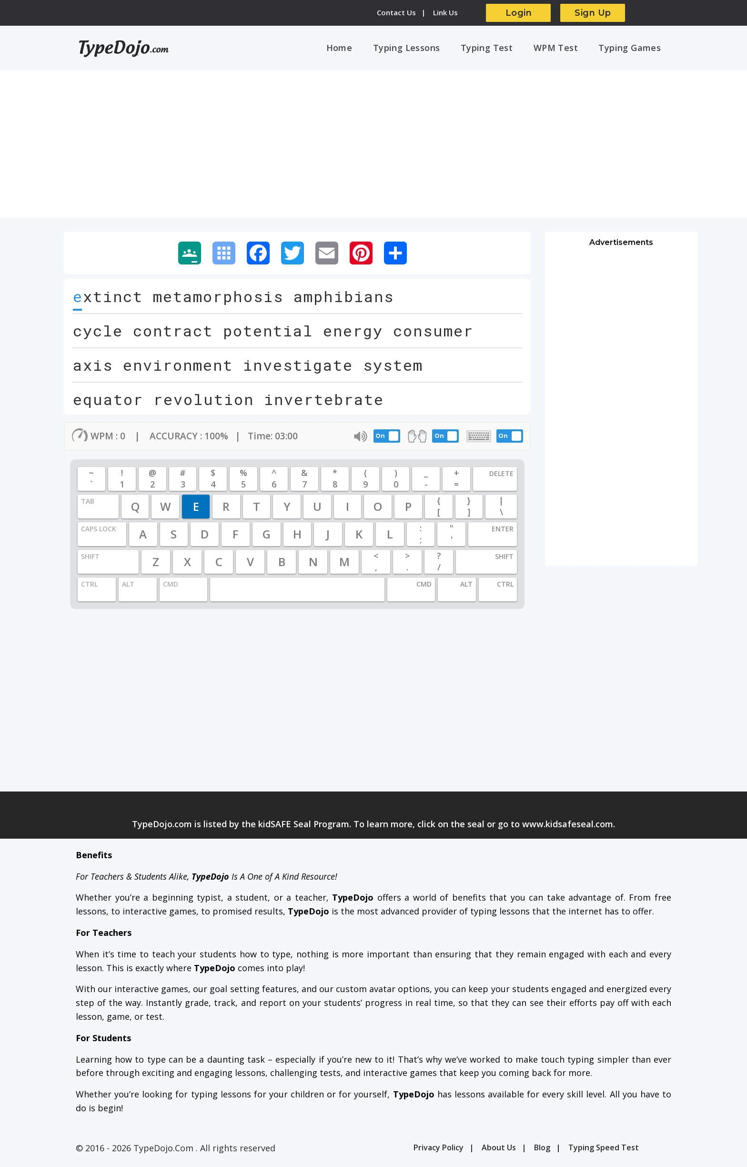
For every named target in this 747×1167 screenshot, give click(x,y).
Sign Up (593, 13)
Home (364, 49)
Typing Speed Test (603, 1150)
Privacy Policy (439, 1150)
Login (518, 13)
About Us (499, 1150)
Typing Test (500, 49)
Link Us (445, 12)
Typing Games (632, 49)
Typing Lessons (425, 49)
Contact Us (396, 12)
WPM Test (564, 49)
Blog (542, 1150)
